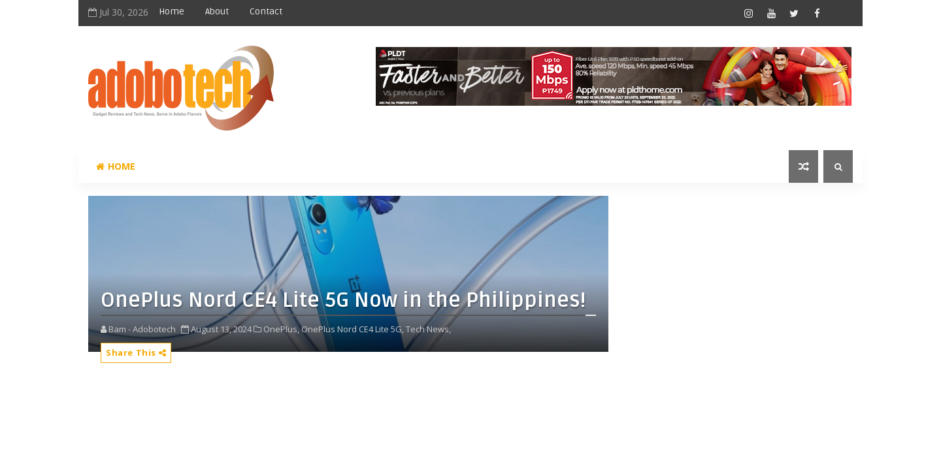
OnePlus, (281, 329)
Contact (266, 11)
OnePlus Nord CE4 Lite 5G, (352, 329)
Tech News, (428, 329)
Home (171, 11)
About (217, 11)
